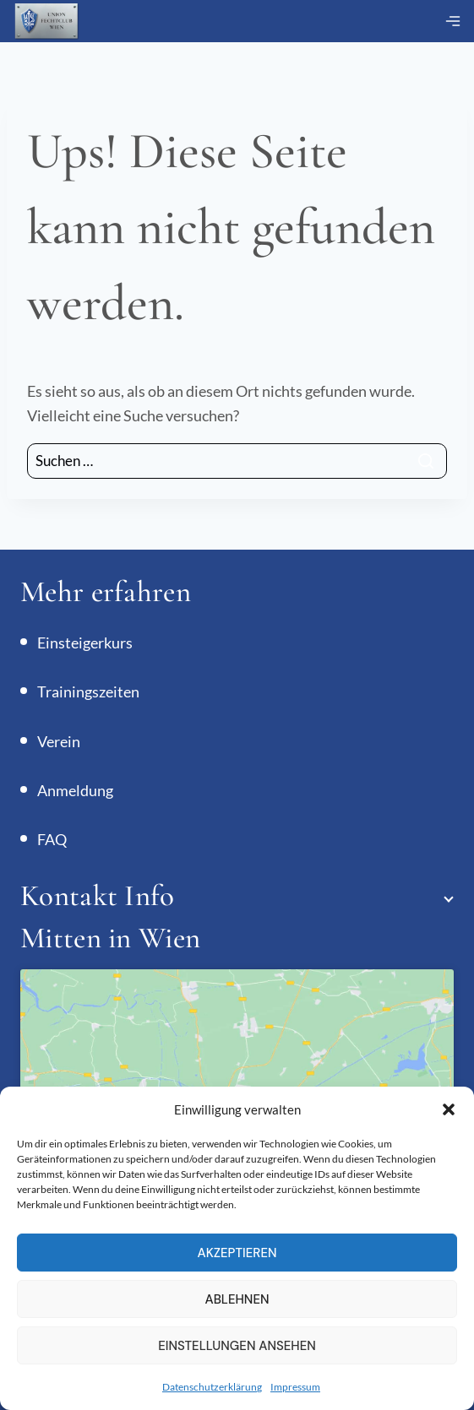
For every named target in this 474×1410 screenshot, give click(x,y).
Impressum (295, 1386)
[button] (448, 1109)
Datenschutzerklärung (212, 1386)
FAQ (52, 839)
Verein (58, 741)
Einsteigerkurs (85, 642)
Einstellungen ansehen (237, 1345)
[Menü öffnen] (452, 21)
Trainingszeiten (88, 691)
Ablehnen (236, 1299)
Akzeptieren (236, 1253)
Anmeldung (75, 790)
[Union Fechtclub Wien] (46, 21)
